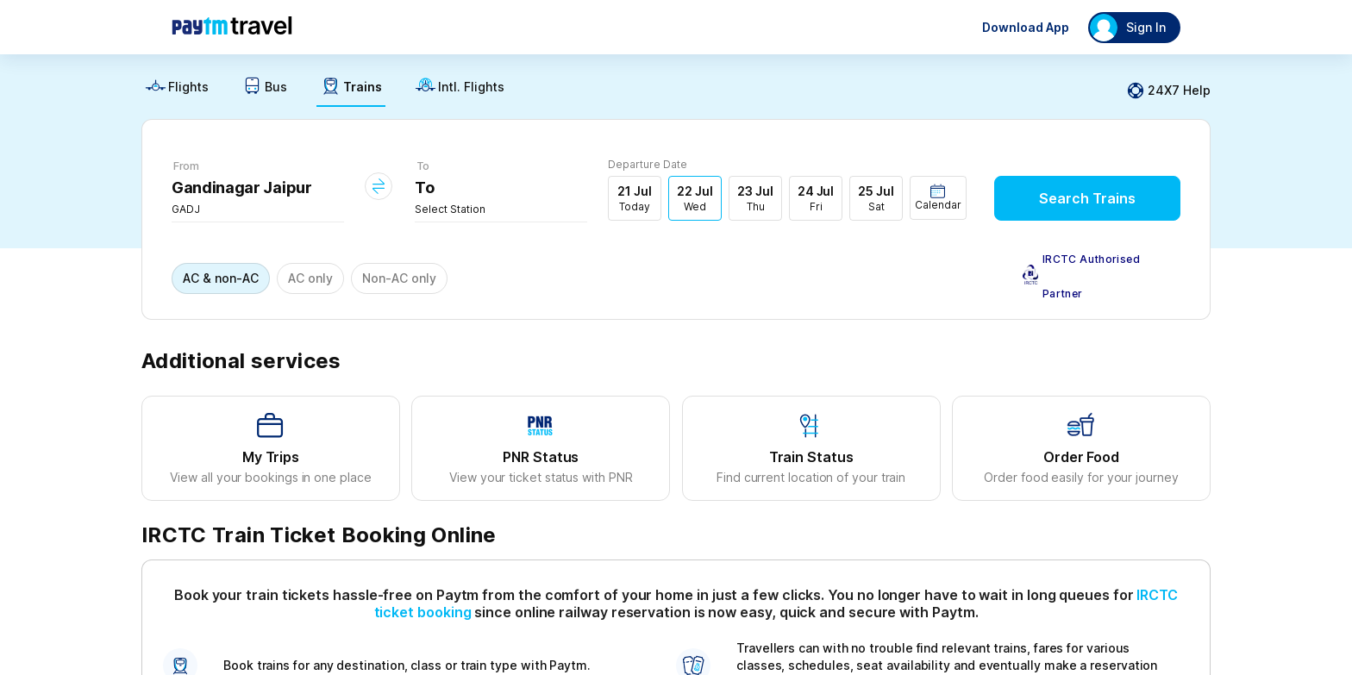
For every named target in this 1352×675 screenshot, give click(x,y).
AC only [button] (310, 278)
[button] (938, 198)
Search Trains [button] (1087, 198)
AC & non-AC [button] (221, 278)
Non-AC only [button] (399, 278)
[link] (176, 91)
